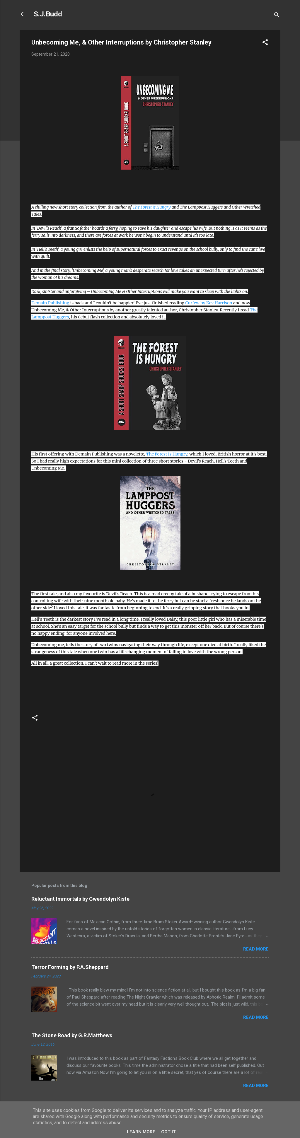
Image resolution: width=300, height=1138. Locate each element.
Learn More (141, 1131)
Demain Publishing (50, 303)
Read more (256, 949)
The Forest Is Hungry (167, 454)
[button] (265, 43)
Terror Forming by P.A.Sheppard (70, 967)
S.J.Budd (48, 14)
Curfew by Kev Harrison (208, 303)
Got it (168, 1131)
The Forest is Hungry (151, 207)
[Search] (276, 16)
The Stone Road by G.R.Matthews (71, 1035)
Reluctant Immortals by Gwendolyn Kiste (80, 899)
